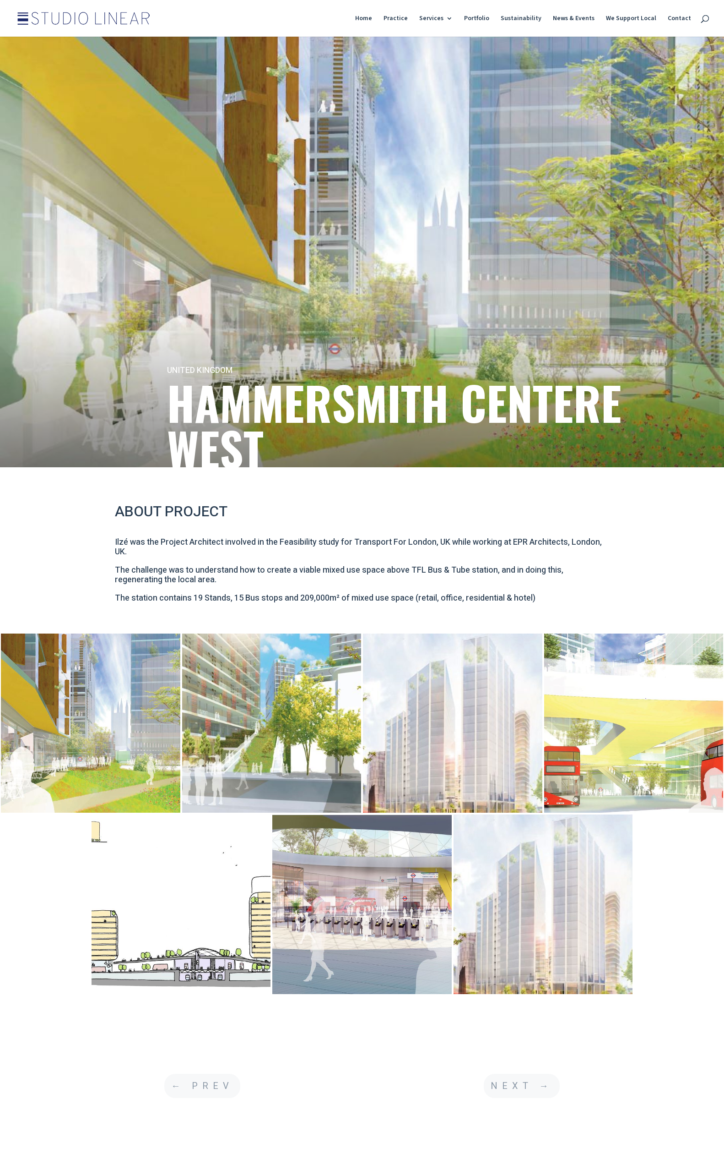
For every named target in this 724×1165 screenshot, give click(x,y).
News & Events (573, 19)
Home (363, 19)
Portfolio (476, 19)
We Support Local (631, 19)
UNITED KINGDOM (199, 370)
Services (431, 19)
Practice (396, 19)
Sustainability (521, 19)
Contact (679, 19)
